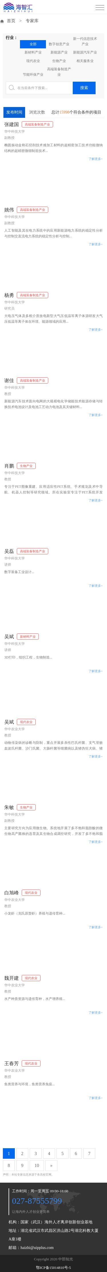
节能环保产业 (33, 75)
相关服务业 (85, 61)
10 (37, 1165)
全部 (33, 44)
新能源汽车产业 (85, 52)
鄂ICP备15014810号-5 (53, 1267)
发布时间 (14, 112)
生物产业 (59, 61)
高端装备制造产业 (59, 72)
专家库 (32, 20)
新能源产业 (59, 52)
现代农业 (33, 61)
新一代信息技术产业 (85, 41)
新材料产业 (33, 52)
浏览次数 (37, 112)
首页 (11, 20)
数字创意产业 (59, 44)
